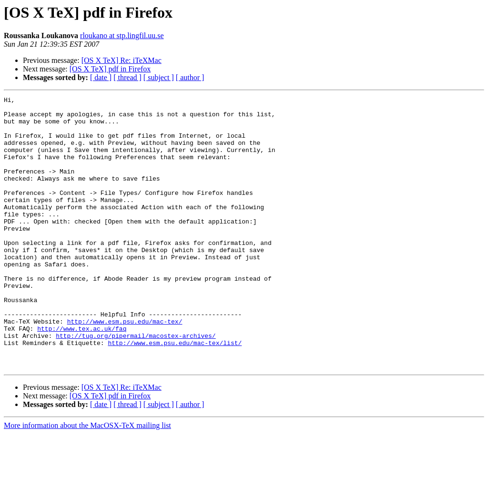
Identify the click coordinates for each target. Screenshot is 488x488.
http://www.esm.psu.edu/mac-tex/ (125, 367)
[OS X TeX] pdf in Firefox (110, 69)
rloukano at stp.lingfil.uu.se (122, 35)
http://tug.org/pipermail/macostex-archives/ (135, 384)
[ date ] (101, 77)
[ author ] (190, 77)
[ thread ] (127, 77)
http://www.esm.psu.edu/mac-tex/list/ (175, 392)
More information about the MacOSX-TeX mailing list (87, 480)
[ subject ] (158, 77)
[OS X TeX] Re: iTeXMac (121, 60)
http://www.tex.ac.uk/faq (81, 375)
